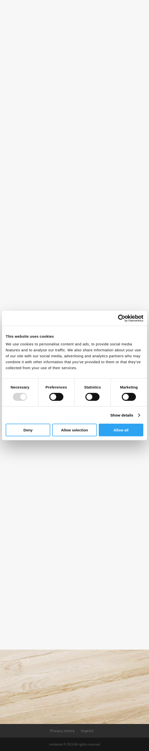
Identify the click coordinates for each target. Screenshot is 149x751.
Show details (121, 415)
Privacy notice (62, 731)
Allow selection (74, 430)
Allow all (120, 430)
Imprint (87, 731)
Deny (28, 430)
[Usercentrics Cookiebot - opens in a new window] (121, 318)
